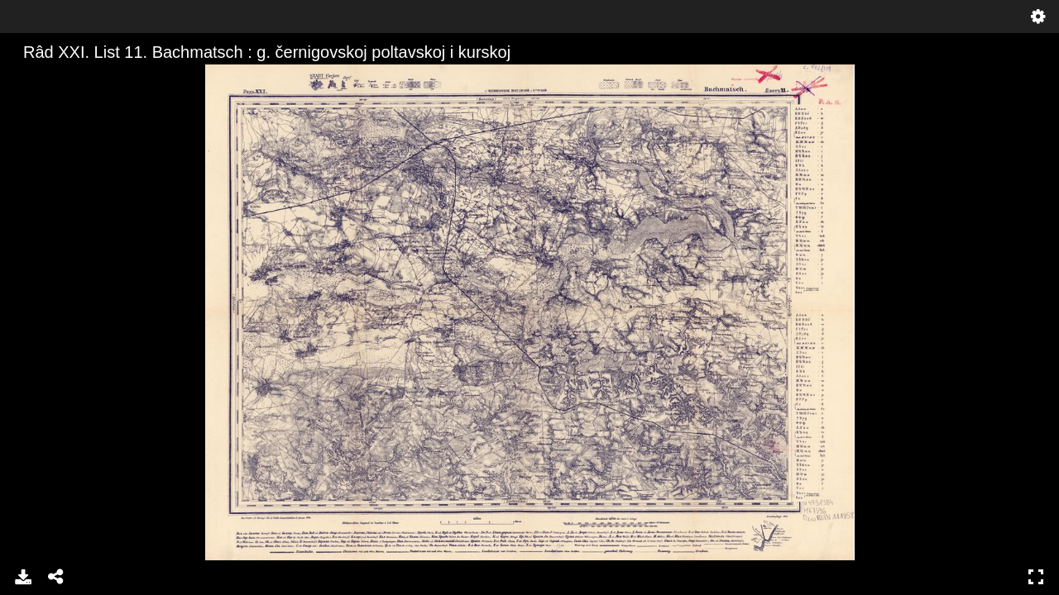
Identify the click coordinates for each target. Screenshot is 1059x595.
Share (56, 576)
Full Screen (1035, 576)
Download (23, 576)
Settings (1038, 16)
